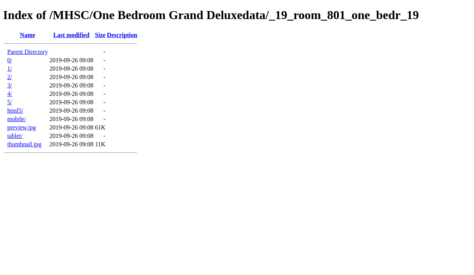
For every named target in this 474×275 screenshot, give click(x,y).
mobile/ (16, 119)
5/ (9, 102)
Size (100, 35)
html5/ (15, 110)
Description (122, 35)
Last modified (71, 35)
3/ (9, 85)
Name (27, 35)
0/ (9, 60)
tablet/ (15, 136)
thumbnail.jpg (24, 144)
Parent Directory (27, 52)
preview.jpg (21, 127)
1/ (9, 68)
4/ (9, 94)
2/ (9, 77)
